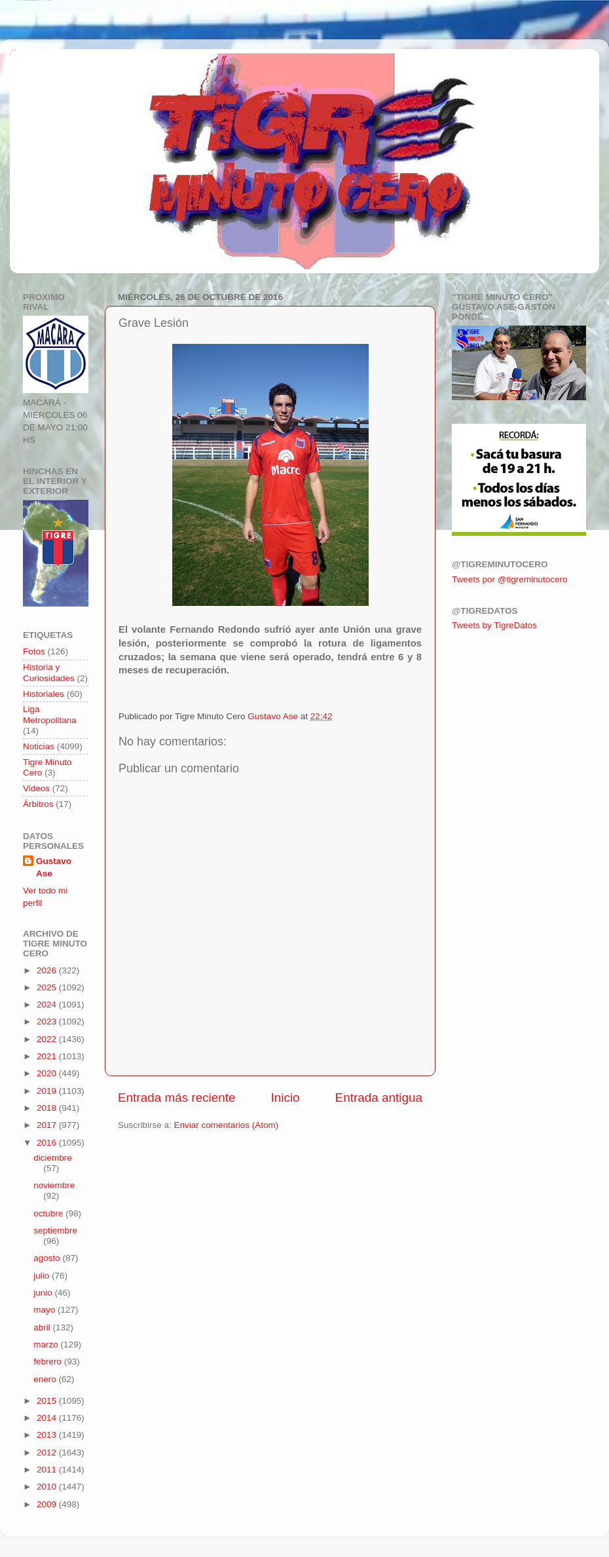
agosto (47, 1258)
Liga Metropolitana (50, 714)
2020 (48, 1073)
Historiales (43, 694)
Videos (36, 788)
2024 (48, 1004)
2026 (48, 970)
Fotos (34, 651)
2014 (48, 1418)
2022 (48, 1039)
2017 (48, 1125)
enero (45, 1379)
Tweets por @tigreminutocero (510, 579)
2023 (48, 1021)
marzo (46, 1344)
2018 (48, 1108)
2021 (48, 1056)
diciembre (52, 1158)
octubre (49, 1213)
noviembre (54, 1185)
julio (42, 1276)
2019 (48, 1091)
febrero (48, 1361)
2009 (48, 1504)
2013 (48, 1435)
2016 (48, 1143)
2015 (48, 1401)
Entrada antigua (378, 1097)
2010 (48, 1486)
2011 (48, 1469)
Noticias (38, 746)
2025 (48, 987)
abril (42, 1327)
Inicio (285, 1097)
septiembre (55, 1230)
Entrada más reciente (177, 1097)
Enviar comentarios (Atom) (226, 1125)
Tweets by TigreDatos (494, 625)
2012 (48, 1452)
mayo (45, 1310)
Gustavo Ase (53, 867)
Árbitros (38, 804)
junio (43, 1293)
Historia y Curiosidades (49, 672)
